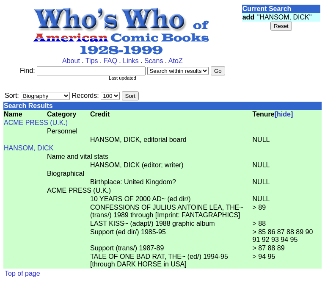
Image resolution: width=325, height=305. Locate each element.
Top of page (22, 273)
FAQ (110, 60)
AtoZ (175, 60)
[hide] (284, 114)
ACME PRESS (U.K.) (36, 122)
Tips (91, 60)
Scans (153, 60)
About (71, 60)
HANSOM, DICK (28, 148)
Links (130, 60)
